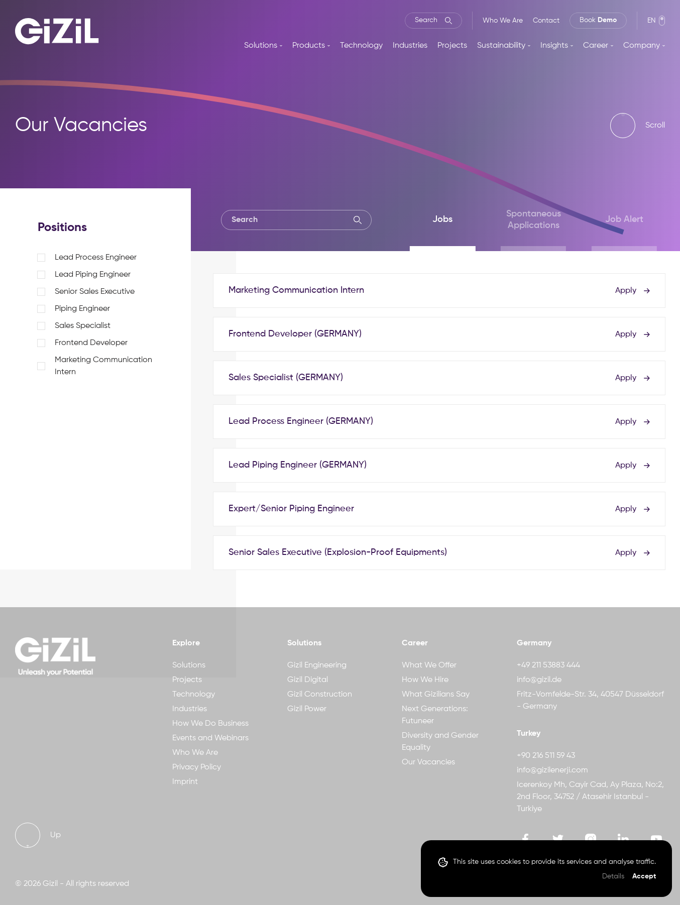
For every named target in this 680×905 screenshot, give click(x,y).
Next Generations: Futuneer (435, 715)
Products (308, 46)
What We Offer (429, 665)
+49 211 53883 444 (548, 665)
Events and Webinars (210, 738)
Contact (546, 20)
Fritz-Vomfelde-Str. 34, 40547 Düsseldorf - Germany (590, 701)
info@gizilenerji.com (552, 770)
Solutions (260, 46)
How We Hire (425, 680)
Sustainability (501, 46)
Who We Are (503, 20)
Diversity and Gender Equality (440, 742)
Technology (361, 46)
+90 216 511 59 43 (546, 756)
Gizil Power (306, 709)
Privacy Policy (196, 767)
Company (641, 46)
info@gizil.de (539, 680)
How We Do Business (210, 724)
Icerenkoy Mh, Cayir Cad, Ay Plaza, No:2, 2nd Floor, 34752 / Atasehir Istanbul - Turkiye (590, 797)
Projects (452, 46)
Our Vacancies (428, 762)
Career (595, 46)
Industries (410, 46)
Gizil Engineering (317, 665)
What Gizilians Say (436, 695)
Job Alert (624, 219)
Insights (554, 46)
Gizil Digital (307, 680)
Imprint (185, 782)
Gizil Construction (319, 695)
